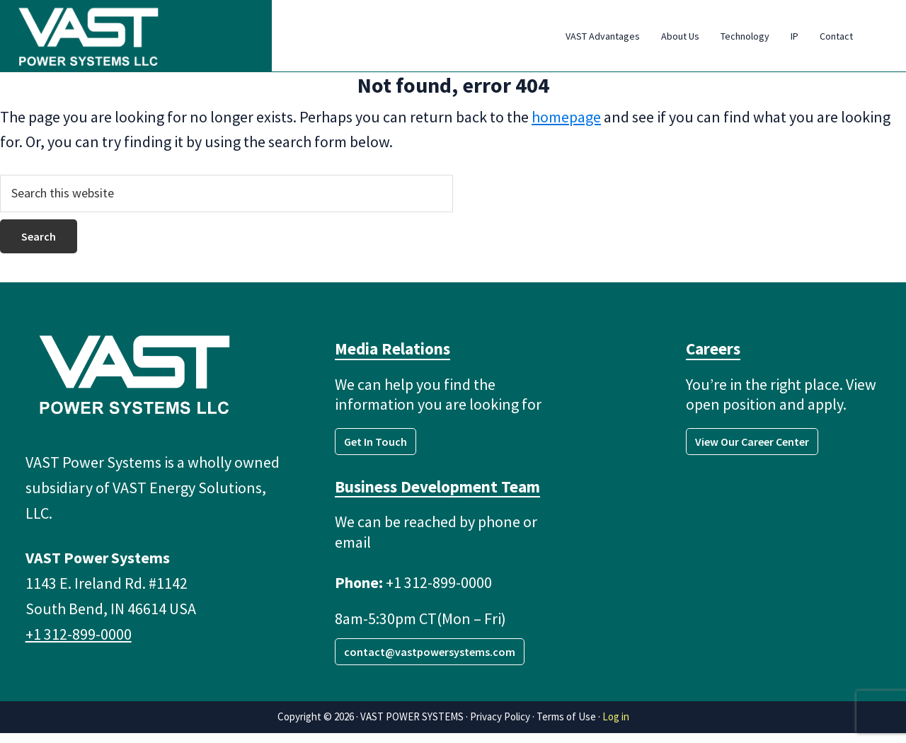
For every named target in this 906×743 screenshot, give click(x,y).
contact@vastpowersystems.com (429, 662)
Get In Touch (375, 451)
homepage (566, 126)
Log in (615, 726)
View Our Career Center (752, 451)
